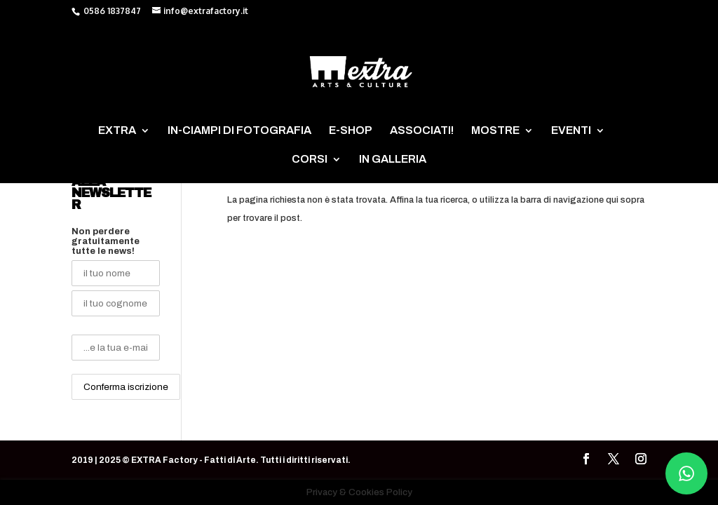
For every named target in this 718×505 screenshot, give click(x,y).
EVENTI (571, 131)
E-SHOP (350, 131)
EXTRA (117, 131)
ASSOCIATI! (422, 131)
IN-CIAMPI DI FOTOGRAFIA (239, 131)
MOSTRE (495, 131)
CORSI (309, 159)
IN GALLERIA (392, 159)
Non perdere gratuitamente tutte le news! (106, 241)
